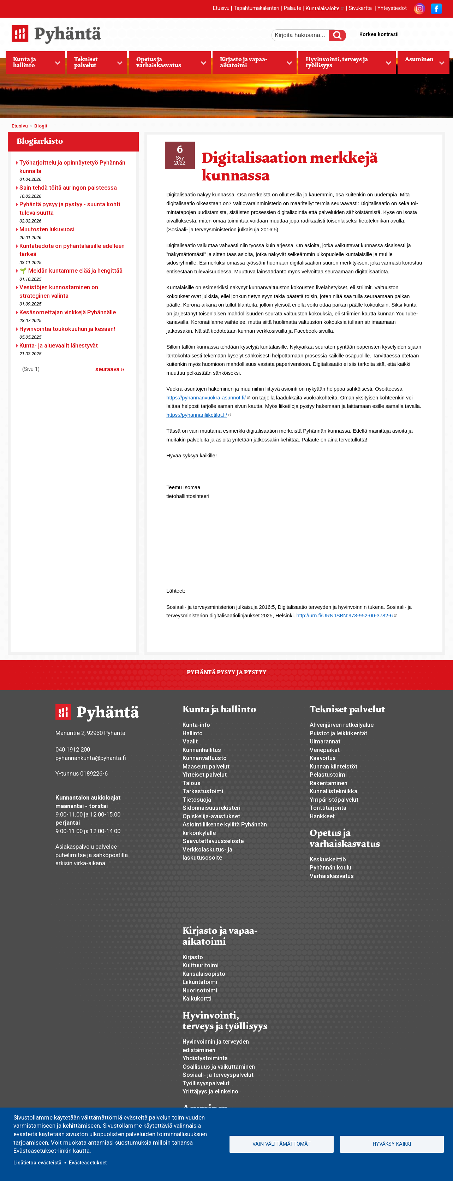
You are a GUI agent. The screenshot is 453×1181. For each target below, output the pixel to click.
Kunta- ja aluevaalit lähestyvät (58, 345)
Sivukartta (360, 8)
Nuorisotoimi (200, 990)
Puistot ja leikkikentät (338, 733)
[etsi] (305, 35)
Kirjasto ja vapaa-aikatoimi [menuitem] (252, 64)
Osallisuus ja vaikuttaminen (219, 1066)
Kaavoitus (323, 757)
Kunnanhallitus (202, 749)
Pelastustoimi (328, 774)
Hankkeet (322, 816)
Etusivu (221, 8)
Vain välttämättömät (281, 1144)
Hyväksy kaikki (392, 1144)
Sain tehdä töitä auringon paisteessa (68, 187)
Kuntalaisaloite (325, 8)
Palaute (292, 8)
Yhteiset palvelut (205, 774)
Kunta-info (196, 724)
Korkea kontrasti (379, 34)
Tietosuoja (197, 799)
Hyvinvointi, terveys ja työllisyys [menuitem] (345, 64)
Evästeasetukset (88, 1162)
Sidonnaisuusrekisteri (211, 807)
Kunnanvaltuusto (205, 757)
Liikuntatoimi (200, 981)
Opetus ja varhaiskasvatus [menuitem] (167, 64)
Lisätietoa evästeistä (37, 1162)
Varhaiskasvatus (332, 875)
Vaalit (190, 741)
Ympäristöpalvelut (334, 799)
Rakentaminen (328, 783)
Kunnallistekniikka (333, 791)
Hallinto (193, 733)
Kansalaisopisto (204, 973)
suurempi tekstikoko (411, 32)
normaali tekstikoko (423, 32)
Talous (192, 783)
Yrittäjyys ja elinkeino (210, 1091)
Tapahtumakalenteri (256, 8)
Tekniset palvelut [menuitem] (95, 64)
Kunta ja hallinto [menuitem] (33, 64)
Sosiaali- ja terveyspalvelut (218, 1074)
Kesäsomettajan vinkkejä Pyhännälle (67, 312)
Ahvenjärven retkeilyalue (342, 724)
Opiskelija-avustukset (211, 816)
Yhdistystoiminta (205, 1058)
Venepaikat (325, 749)
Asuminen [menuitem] (421, 64)
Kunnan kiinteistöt (333, 766)
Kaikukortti (197, 998)
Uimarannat (325, 741)
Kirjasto (193, 957)
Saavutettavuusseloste (213, 840)
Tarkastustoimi (203, 791)
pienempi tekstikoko (435, 32)
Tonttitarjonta (328, 807)
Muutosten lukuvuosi (46, 229)
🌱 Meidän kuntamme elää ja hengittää (71, 270)
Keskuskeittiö (328, 859)
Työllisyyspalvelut (206, 1083)
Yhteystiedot (392, 8)
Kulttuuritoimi (201, 965)
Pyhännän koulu (330, 867)
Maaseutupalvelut (206, 766)
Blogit (40, 126)
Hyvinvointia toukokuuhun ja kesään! (67, 328)
